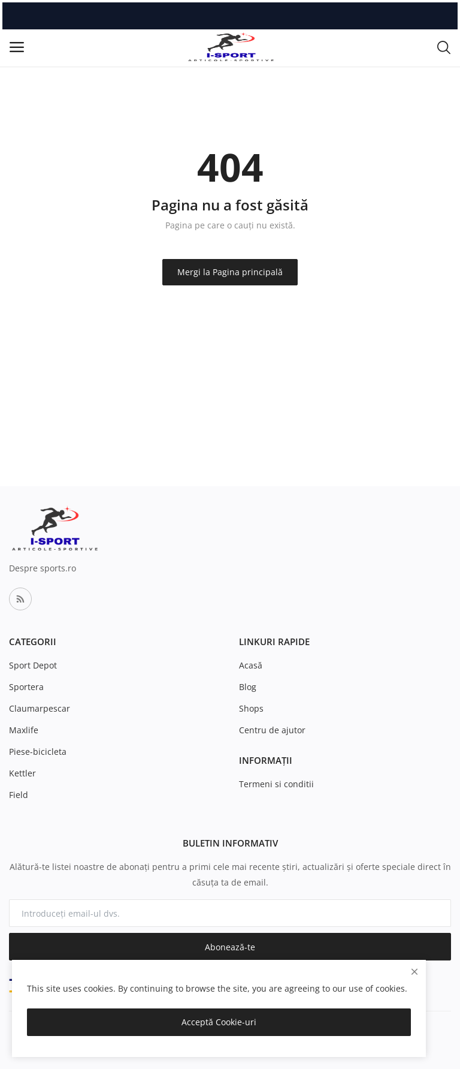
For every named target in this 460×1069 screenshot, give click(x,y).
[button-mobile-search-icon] (444, 46)
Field (18, 794)
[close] (414, 971)
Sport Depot (33, 665)
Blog (247, 686)
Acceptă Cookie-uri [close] (218, 1022)
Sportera (26, 686)
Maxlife (23, 730)
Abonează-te (230, 947)
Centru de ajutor (272, 730)
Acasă (250, 665)
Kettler (22, 773)
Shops (251, 708)
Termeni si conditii (276, 784)
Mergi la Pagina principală (230, 272)
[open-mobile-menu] (16, 47)
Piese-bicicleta (37, 751)
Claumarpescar (39, 708)
